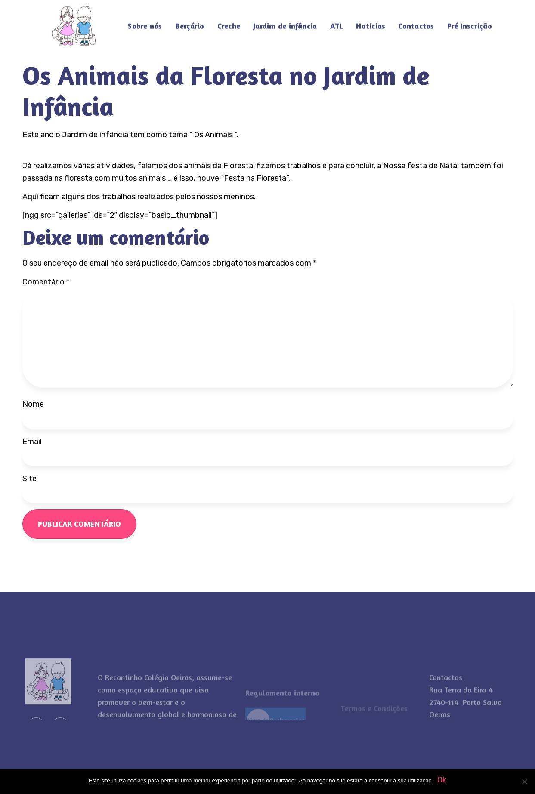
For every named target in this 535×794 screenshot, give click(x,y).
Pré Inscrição (469, 21)
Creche (229, 21)
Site (29, 478)
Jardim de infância (285, 21)
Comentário (46, 282)
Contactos (416, 21)
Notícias (370, 21)
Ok (441, 779)
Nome (33, 404)
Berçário (189, 21)
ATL (336, 21)
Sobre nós (144, 21)
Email (32, 441)
